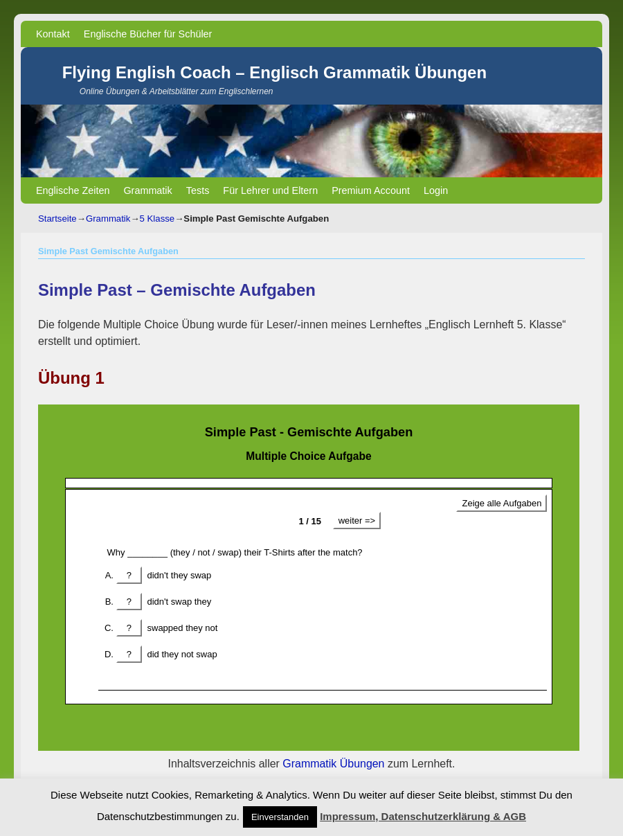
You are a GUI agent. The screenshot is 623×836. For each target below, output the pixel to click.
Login (436, 190)
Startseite (57, 218)
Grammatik (147, 190)
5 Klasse (157, 218)
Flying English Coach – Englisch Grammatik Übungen (274, 72)
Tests (198, 190)
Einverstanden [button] (280, 817)
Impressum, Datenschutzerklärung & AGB (423, 816)
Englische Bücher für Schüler (148, 33)
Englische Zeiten (72, 190)
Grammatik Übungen (333, 764)
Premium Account (371, 190)
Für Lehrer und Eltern (270, 190)
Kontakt (53, 33)
